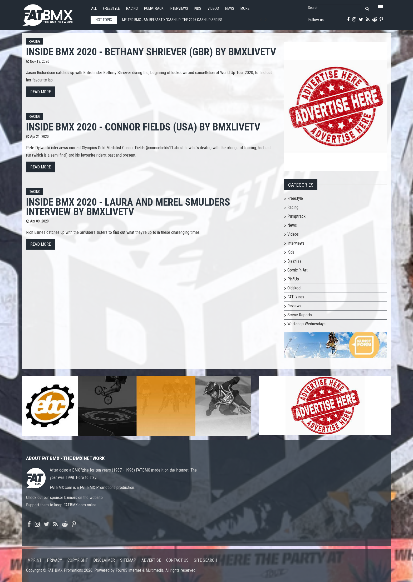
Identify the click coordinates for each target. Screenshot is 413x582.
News (229, 8)
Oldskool (294, 287)
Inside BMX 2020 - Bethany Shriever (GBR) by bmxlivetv (151, 52)
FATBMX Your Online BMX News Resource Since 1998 (53, 13)
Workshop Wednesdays (306, 323)
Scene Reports (299, 314)
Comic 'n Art (297, 270)
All (94, 8)
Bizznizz (294, 261)
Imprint (34, 560)
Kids (197, 8)
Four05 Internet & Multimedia (140, 570)
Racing (132, 8)
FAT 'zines (295, 296)
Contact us (177, 560)
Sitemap (128, 560)
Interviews (179, 8)
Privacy (54, 560)
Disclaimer (104, 560)
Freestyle (111, 8)
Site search (205, 560)
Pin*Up (293, 279)
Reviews (294, 305)
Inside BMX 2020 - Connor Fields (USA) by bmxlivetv (143, 127)
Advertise (151, 560)
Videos (213, 8)
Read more (40, 91)
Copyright (77, 560)
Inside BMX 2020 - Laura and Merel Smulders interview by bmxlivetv (128, 206)
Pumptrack (153, 8)
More (244, 8)
